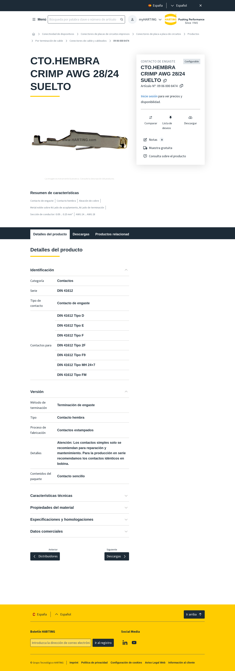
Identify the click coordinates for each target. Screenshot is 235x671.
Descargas (81, 234)
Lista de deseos (167, 122)
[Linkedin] (125, 642)
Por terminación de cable (49, 40)
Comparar (150, 120)
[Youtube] (134, 642)
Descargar (190, 120)
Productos (193, 34)
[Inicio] (33, 34)
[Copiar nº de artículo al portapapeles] (180, 86)
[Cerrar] (200, 5)
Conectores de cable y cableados (88, 40)
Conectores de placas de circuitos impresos (105, 34)
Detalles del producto (50, 234)
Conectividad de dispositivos (58, 34)
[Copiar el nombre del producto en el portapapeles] (164, 81)
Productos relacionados (114, 234)
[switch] (151, 117)
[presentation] (178, 5)
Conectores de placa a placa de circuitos (158, 34)
